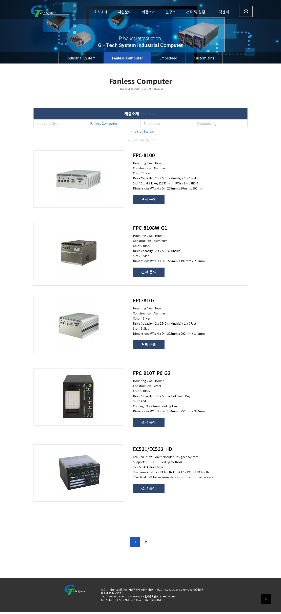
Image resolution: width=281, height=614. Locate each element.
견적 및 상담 (195, 11)
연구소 (171, 11)
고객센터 (222, 11)
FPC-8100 (144, 155)
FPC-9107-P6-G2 (152, 372)
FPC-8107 (144, 300)
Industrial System (81, 57)
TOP (265, 598)
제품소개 (148, 11)
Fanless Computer (127, 57)
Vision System (142, 131)
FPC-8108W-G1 (150, 227)
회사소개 (101, 11)
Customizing (204, 57)
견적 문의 (148, 199)
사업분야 (125, 11)
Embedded (168, 57)
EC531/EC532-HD (152, 448)
